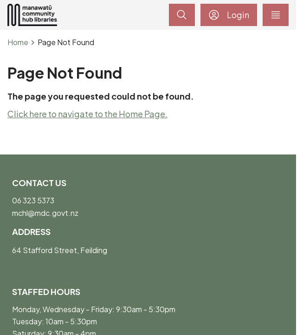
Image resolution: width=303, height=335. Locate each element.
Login (228, 14)
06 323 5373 (33, 200)
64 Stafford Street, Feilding (59, 250)
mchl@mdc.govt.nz (45, 213)
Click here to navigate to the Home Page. (87, 113)
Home (17, 42)
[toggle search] (182, 15)
